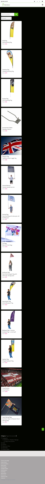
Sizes (3, 443)
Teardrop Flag (5, 69)
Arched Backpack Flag (7, 303)
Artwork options (4, 470)
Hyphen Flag (5, 359)
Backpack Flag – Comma (8, 330)
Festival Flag (5, 214)
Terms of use (3, 474)
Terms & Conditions (4, 463)
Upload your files (4, 476)
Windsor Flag (5, 156)
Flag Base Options (6, 129)
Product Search (4, 462)
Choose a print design (5, 460)
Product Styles (5, 449)
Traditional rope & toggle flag (9, 158)
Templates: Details (4, 468)
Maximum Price (5, 446)
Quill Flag (4, 40)
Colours (3, 444)
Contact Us (3, 478)
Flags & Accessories (11, 436)
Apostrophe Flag (6, 301)
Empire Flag (5, 98)
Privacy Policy (3, 465)
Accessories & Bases (7, 127)
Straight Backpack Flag (7, 361)
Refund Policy (3, 473)
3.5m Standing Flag (7, 100)
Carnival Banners (6, 185)
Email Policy (3, 471)
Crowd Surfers (5, 388)
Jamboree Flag (6, 272)
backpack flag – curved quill (9, 332)
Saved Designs (3, 467)
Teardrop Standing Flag (8, 71)
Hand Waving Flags (7, 417)
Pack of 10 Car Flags (7, 245)
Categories (4, 438)
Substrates (4, 447)
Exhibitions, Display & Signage (10, 439)
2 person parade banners (8, 187)
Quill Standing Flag (7, 42)
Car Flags (4, 243)
